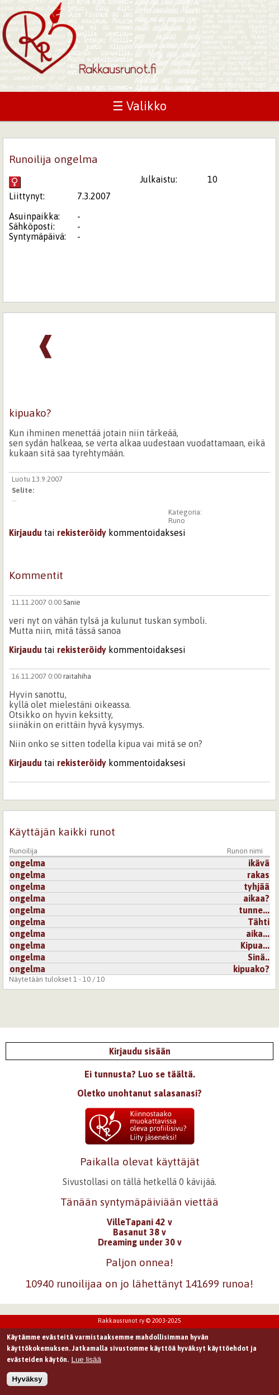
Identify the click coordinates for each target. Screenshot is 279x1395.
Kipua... (254, 945)
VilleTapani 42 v (139, 1222)
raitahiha (77, 676)
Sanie (72, 602)
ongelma (27, 863)
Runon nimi (245, 851)
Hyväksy (27, 1383)
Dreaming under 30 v (140, 1242)
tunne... (254, 910)
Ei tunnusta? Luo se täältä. (139, 1074)
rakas (258, 875)
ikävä (258, 863)
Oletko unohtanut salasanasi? (139, 1093)
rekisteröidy (81, 533)
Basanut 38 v (139, 1232)
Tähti (258, 922)
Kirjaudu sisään (140, 1051)
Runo (176, 520)
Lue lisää (86, 1364)
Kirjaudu (25, 533)
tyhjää (256, 886)
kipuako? (251, 969)
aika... (257, 934)
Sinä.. (258, 957)
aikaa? (256, 898)
